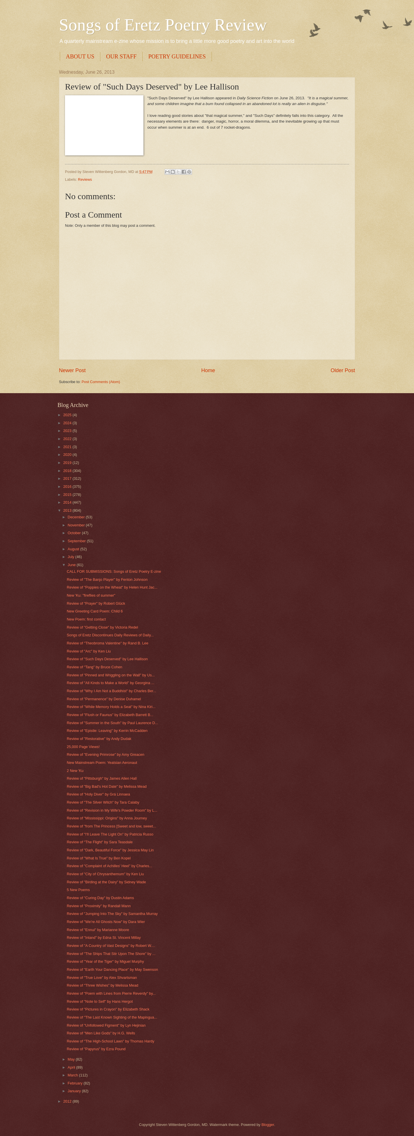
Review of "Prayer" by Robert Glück (96, 603)
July (71, 557)
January (75, 1091)
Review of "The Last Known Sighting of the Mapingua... (112, 1017)
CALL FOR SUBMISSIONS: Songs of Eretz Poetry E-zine (114, 571)
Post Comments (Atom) (101, 382)
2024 (67, 423)
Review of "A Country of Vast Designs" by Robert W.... (111, 945)
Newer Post (72, 370)
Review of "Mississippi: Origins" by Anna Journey (107, 818)
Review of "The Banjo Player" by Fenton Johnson (107, 579)
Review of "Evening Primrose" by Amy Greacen (105, 754)
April (72, 1067)
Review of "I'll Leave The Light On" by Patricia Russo (110, 834)
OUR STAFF (121, 56)
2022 (67, 439)
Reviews (85, 179)
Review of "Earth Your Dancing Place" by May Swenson (112, 969)
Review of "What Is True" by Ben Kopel (99, 858)
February (75, 1083)
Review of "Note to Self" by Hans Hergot (100, 1001)
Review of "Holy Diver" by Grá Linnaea (98, 794)
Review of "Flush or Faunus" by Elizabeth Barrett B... (110, 715)
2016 (67, 486)
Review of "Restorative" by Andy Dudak (99, 739)
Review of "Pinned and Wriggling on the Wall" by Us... (111, 675)
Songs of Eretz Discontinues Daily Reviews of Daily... (110, 635)
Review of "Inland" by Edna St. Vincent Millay (104, 937)
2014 (67, 502)
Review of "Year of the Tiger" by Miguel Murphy (105, 961)
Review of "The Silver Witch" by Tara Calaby (103, 802)
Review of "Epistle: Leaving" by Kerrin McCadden (107, 730)
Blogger (267, 1124)
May (72, 1059)
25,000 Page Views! (83, 747)
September (77, 541)
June (72, 565)
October (75, 533)
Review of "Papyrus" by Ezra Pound (96, 1049)
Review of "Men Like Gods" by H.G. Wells (101, 1033)
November (77, 525)
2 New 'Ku (75, 770)
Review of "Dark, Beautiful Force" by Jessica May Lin (110, 850)
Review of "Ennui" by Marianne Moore (98, 930)
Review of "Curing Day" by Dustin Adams (100, 898)
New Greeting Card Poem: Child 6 (95, 611)
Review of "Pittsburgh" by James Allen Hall (102, 778)
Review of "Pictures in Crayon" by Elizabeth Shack (108, 1009)
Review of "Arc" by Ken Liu (89, 651)
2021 (67, 447)
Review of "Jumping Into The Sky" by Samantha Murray (112, 914)
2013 (67, 510)
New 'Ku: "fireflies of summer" (91, 595)
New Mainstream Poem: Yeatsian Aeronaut (102, 762)
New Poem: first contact (86, 619)
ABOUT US (80, 56)
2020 (67, 454)
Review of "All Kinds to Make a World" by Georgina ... (110, 683)
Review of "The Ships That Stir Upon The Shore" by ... (111, 954)
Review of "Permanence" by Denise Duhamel (104, 699)
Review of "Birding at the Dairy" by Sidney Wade (106, 882)
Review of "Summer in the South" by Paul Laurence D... (112, 723)
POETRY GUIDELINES (177, 56)
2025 (67, 415)
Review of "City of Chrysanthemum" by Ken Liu (105, 874)
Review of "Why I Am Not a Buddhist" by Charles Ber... (111, 691)
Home (208, 370)
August (74, 549)
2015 (67, 494)
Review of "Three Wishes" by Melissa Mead (102, 985)
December (77, 517)
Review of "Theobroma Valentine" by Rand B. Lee (107, 643)
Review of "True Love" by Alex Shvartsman (102, 977)
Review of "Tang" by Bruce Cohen (94, 667)
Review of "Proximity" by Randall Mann (99, 906)
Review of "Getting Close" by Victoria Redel (102, 627)
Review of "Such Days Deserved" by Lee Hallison (107, 659)
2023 (67, 431)
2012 (67, 1101)
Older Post (343, 370)
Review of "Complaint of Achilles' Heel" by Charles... (109, 866)
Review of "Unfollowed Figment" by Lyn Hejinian (106, 1025)
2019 (67, 463)
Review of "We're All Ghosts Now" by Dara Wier (106, 922)
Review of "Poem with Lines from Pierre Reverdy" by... (111, 993)
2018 (67, 471)
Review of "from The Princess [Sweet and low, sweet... (111, 826)
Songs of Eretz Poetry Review (163, 24)
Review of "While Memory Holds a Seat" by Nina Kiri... (111, 707)
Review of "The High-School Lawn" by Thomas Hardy (110, 1041)
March (73, 1075)
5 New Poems (78, 890)
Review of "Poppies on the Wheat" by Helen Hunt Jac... (112, 587)
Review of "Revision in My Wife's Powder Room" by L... (112, 810)
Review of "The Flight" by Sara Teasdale (100, 842)
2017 (67, 478)
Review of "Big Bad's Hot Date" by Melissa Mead (107, 786)
